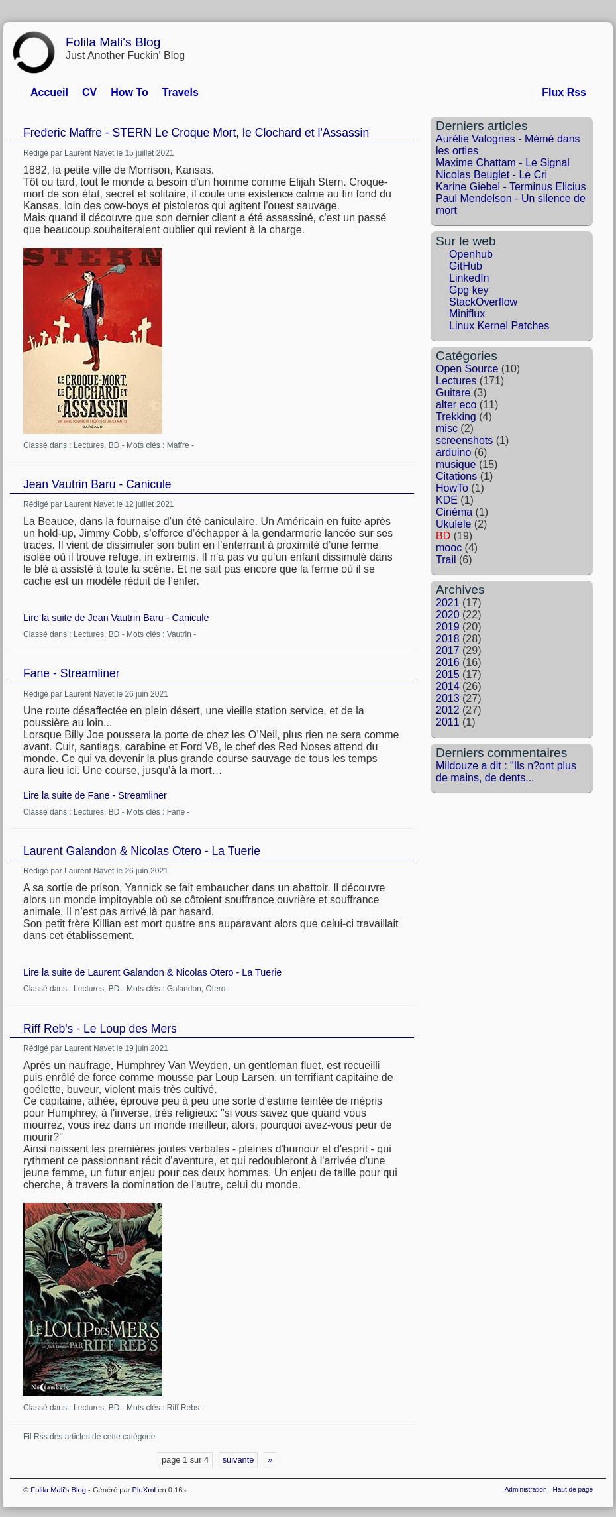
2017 (448, 650)
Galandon (184, 988)
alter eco (456, 404)
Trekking (456, 416)
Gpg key (469, 290)
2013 (448, 698)
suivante (238, 1460)
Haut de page (572, 1489)
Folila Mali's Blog (113, 42)
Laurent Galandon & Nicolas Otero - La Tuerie (141, 851)
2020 (448, 614)
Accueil (49, 92)
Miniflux (467, 313)
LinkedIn (469, 278)
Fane (176, 811)
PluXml (144, 1490)
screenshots (464, 440)
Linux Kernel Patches (499, 325)
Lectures (89, 445)
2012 (448, 710)
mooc (449, 547)
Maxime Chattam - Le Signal (503, 162)
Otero (215, 988)
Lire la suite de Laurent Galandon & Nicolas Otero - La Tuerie (152, 972)
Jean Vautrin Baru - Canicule (97, 484)
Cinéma (454, 512)
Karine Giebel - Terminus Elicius (511, 186)
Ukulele (453, 524)
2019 (448, 626)
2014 (448, 686)
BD (114, 445)
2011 (448, 722)
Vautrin (179, 634)
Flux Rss (564, 92)
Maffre (178, 445)
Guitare (453, 392)
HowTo (452, 488)
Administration (526, 1489)
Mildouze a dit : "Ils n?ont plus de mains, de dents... (506, 771)
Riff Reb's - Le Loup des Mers (100, 1028)
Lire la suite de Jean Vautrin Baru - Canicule (116, 617)
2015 (448, 674)
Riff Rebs (183, 1407)
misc (447, 428)
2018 (448, 638)
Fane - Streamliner (71, 673)
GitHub (465, 266)
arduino (453, 452)
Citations (456, 476)
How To (129, 92)
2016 (448, 662)
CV (89, 92)
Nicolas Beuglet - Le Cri (491, 174)
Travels (180, 92)
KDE (447, 500)
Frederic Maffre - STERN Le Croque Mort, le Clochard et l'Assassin (196, 132)
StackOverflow (483, 302)
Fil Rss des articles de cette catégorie (89, 1436)
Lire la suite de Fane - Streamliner (95, 795)
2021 (448, 602)
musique (456, 464)
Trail (446, 559)
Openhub (471, 254)
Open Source (467, 368)
